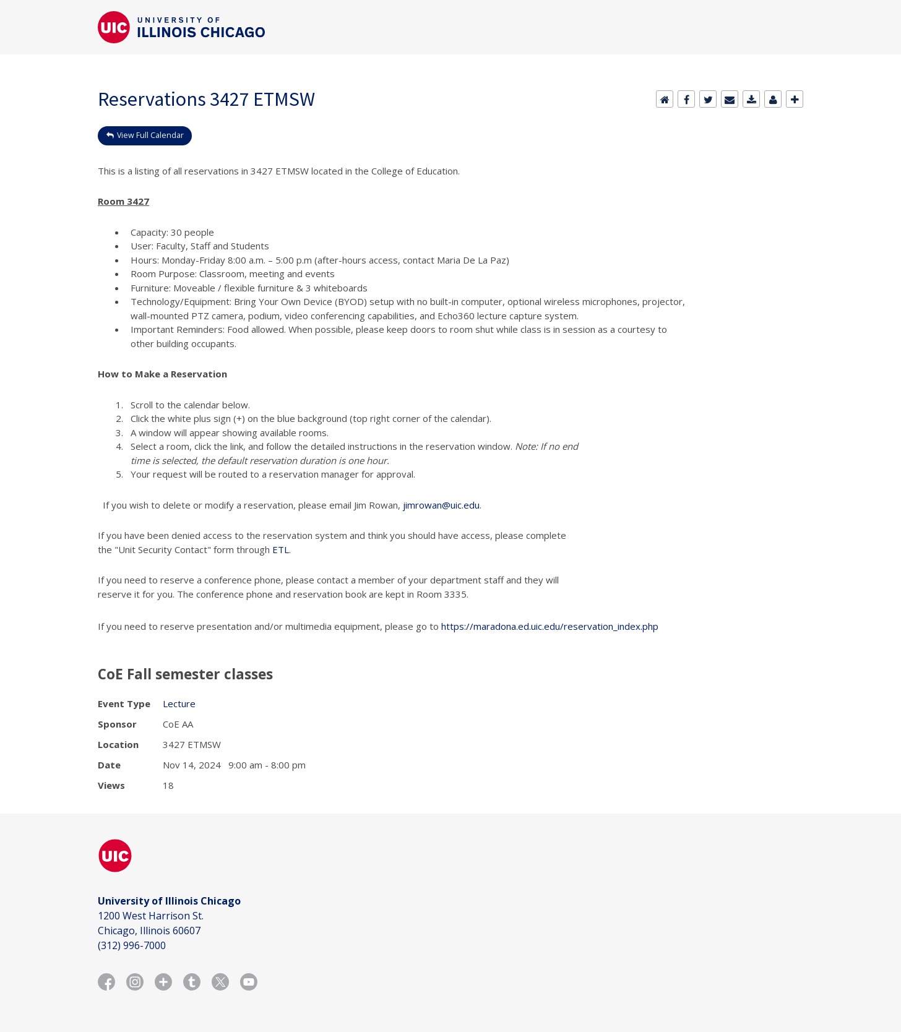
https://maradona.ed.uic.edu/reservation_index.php (549, 626)
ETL (280, 549)
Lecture (179, 703)
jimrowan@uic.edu (441, 505)
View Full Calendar (150, 135)
